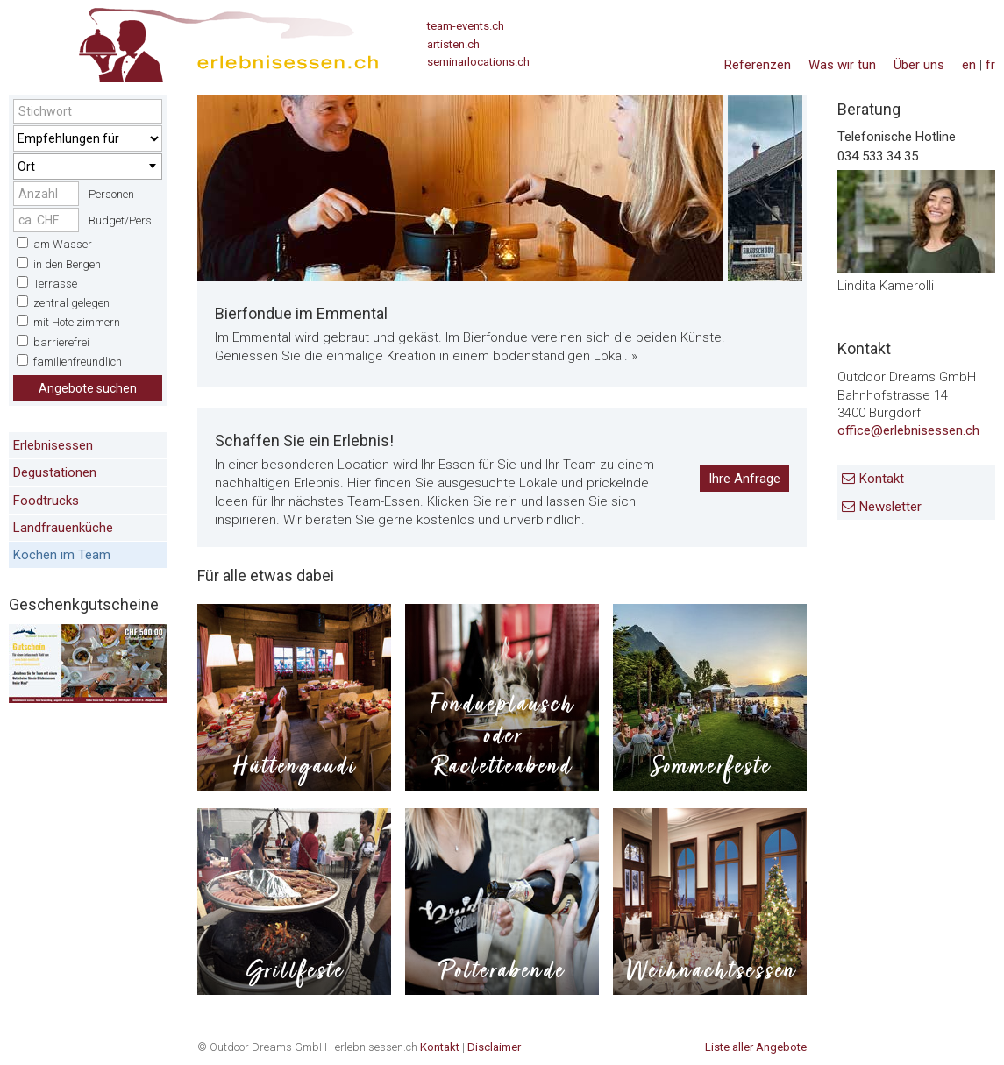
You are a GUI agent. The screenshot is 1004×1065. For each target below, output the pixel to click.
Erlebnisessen (53, 445)
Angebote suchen (88, 388)
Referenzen (757, 65)
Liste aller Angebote (756, 1047)
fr (990, 65)
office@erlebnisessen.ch (908, 430)
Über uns (919, 65)
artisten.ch (453, 44)
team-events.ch (465, 25)
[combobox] (87, 166)
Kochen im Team (61, 555)
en (969, 65)
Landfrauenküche (63, 528)
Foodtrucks (46, 500)
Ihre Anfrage (744, 478)
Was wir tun (842, 65)
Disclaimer (494, 1047)
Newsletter (890, 507)
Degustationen (54, 472)
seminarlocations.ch (478, 61)
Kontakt (881, 478)
